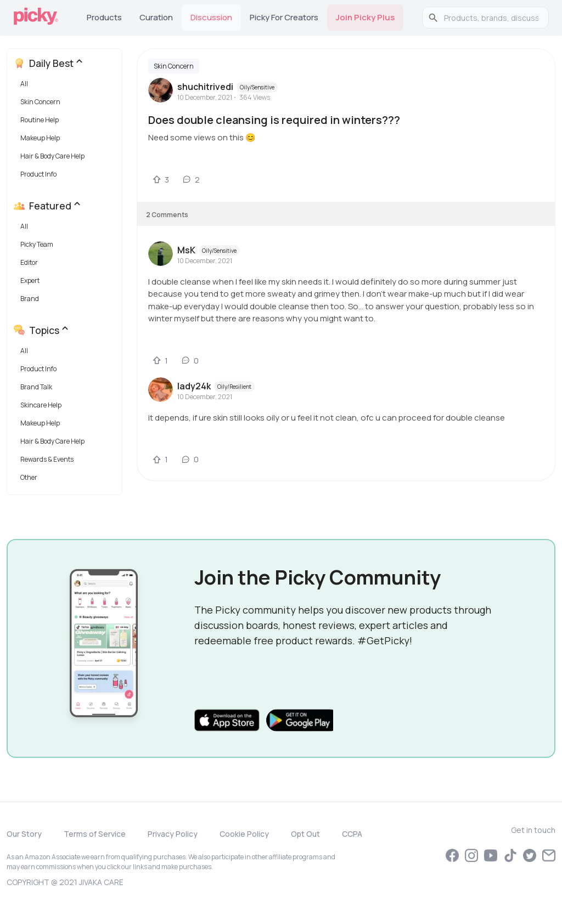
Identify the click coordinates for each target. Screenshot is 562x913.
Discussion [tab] (211, 17)
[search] (491, 18)
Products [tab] (104, 17)
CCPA (352, 834)
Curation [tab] (156, 17)
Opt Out (305, 834)
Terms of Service (95, 834)
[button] (67, 86)
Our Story (24, 834)
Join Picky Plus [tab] (365, 17)
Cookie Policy (244, 834)
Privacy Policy (173, 834)
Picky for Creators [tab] (284, 17)
